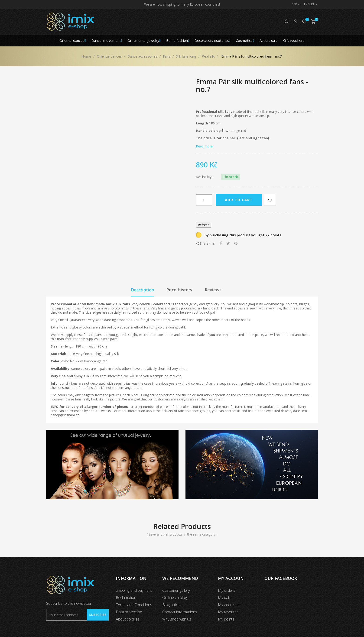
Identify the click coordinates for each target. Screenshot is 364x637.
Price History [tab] (179, 289)
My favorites (228, 611)
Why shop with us (176, 619)
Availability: (204, 177)
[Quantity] (204, 200)
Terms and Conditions (134, 604)
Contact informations (179, 611)
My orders (226, 590)
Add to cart (239, 200)
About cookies (128, 619)
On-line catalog (174, 597)
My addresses (229, 604)
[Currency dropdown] (293, 4)
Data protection (129, 611)
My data (224, 597)
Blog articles (172, 604)
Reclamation (126, 597)
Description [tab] (142, 289)
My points (226, 619)
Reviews (213, 289)
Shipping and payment (134, 590)
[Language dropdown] (308, 4)
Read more (204, 146)
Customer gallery (176, 590)
